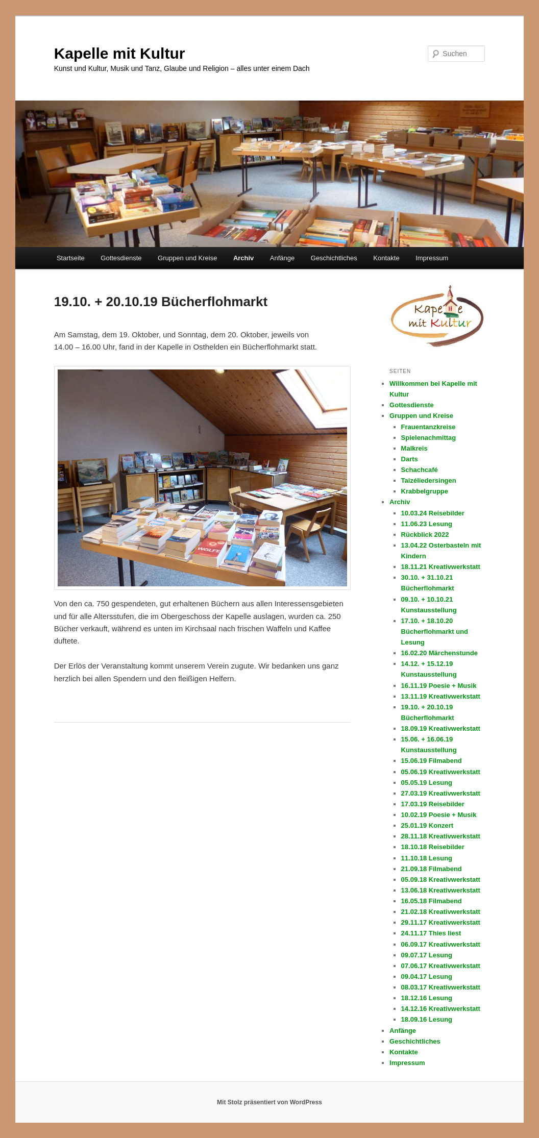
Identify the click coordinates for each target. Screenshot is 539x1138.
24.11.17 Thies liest (431, 933)
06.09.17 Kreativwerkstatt (440, 944)
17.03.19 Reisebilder (432, 804)
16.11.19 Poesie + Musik (439, 685)
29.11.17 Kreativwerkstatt (440, 922)
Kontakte (386, 258)
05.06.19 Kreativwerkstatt (440, 772)
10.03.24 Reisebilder (432, 513)
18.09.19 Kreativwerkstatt (440, 728)
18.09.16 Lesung (426, 1019)
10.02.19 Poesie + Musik (439, 815)
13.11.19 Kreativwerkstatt (440, 696)
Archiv (243, 258)
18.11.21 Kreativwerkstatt (440, 567)
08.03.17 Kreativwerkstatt (440, 987)
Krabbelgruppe (424, 491)
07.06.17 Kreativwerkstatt (440, 966)
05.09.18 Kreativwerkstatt (440, 879)
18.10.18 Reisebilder (432, 847)
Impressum (431, 258)
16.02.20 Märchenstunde (439, 653)
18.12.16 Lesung (426, 998)
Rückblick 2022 (425, 534)
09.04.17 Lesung (426, 976)
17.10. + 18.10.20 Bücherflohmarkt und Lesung (434, 631)
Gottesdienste (121, 258)
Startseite (71, 258)
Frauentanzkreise (428, 427)
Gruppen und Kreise (187, 258)
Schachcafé (419, 470)
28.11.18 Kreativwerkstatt (440, 836)
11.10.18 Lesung (426, 858)
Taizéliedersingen (428, 480)
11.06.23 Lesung (426, 524)
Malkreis (414, 448)
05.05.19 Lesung (426, 782)
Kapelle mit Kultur (119, 53)
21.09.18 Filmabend (431, 869)
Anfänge (282, 258)
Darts (409, 459)
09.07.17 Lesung (426, 955)
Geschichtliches (334, 258)
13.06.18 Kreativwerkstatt (440, 890)
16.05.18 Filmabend (431, 901)
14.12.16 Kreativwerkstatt (440, 1008)
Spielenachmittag (428, 437)
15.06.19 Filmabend (431, 760)
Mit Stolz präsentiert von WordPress (269, 1102)
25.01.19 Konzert (427, 825)
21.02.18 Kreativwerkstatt (440, 912)
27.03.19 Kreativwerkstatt (440, 793)
